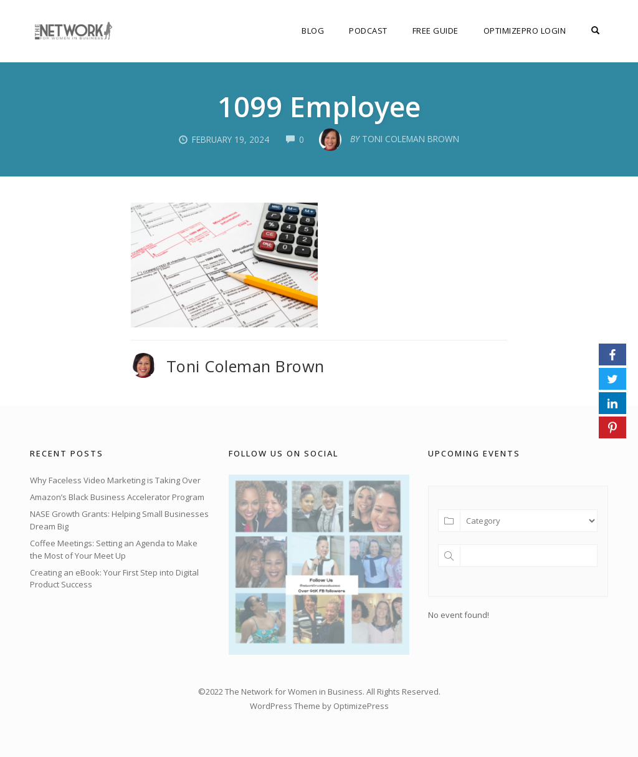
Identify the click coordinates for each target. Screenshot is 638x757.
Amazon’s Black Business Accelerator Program (117, 497)
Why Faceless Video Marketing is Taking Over (115, 480)
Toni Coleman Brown (245, 366)
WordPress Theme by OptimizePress (319, 705)
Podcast (368, 30)
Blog (313, 30)
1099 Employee (319, 106)
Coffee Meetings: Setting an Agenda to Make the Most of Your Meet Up (114, 549)
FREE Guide (435, 30)
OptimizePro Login (524, 30)
